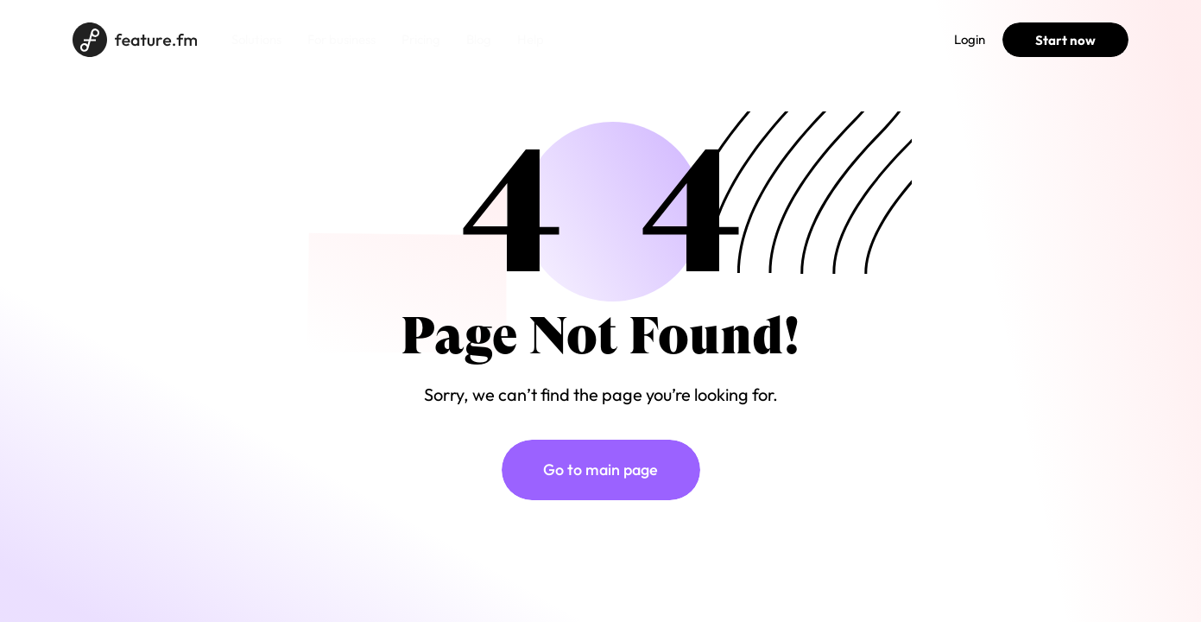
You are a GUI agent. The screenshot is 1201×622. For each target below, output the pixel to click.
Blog (478, 39)
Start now (1065, 40)
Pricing (420, 39)
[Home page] (135, 39)
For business (341, 39)
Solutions (256, 39)
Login (969, 39)
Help (530, 39)
